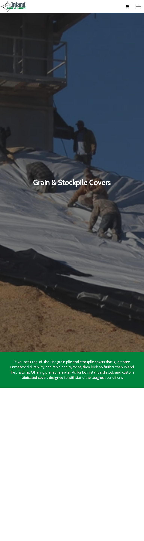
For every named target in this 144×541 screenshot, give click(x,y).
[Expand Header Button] (138, 6)
